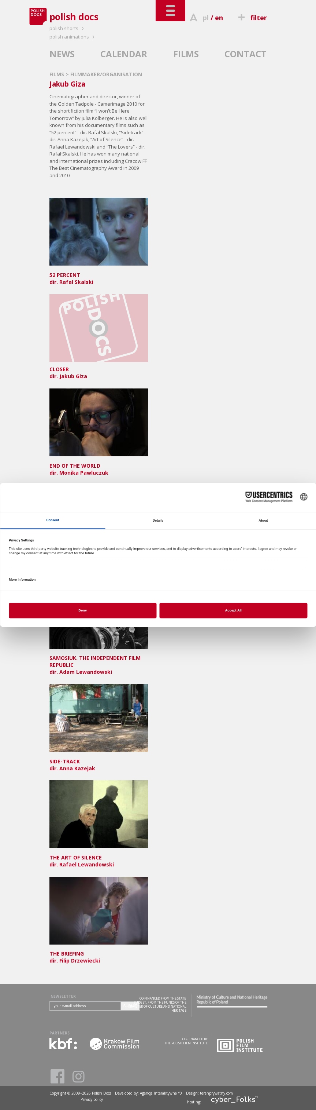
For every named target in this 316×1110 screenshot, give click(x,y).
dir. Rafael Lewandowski (98, 857)
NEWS (62, 54)
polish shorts (67, 28)
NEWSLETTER (63, 996)
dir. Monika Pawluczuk (98, 465)
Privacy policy (92, 1099)
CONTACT (245, 54)
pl (206, 17)
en (219, 17)
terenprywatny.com (216, 1093)
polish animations (73, 36)
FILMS (186, 54)
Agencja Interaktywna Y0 (161, 1093)
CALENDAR (123, 54)
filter (251, 17)
